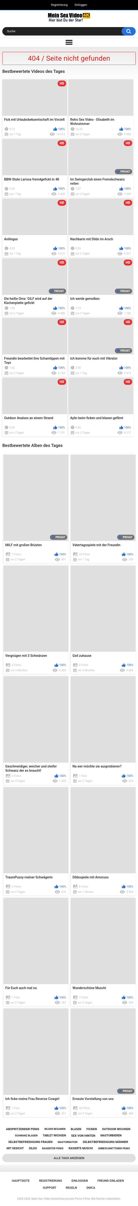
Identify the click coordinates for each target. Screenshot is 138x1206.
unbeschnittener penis (114, 1148)
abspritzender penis (22, 1129)
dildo (33, 1148)
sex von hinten (83, 1135)
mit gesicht (15, 1148)
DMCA (90, 1187)
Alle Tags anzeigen (69, 1158)
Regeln (71, 1187)
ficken (91, 1129)
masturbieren (111, 1135)
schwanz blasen (26, 1135)
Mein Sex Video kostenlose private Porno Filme (60, 1198)
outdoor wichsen (116, 1129)
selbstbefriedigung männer (105, 1142)
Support (49, 1187)
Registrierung (59, 5)
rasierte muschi (81, 1148)
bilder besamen (55, 1129)
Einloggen (81, 5)
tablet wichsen (54, 1135)
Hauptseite (21, 1180)
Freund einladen (110, 1180)
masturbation (67, 1142)
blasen (76, 1129)
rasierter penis (52, 1148)
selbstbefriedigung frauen (30, 1142)
